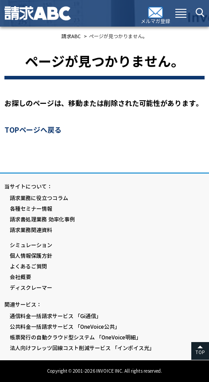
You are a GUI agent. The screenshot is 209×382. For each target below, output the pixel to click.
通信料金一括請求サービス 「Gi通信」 (55, 316)
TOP (200, 352)
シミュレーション (31, 245)
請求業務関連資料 (31, 230)
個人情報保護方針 (31, 255)
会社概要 (20, 277)
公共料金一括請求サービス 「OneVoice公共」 (65, 326)
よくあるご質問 (28, 266)
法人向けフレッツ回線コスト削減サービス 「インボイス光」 (82, 348)
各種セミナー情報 (31, 208)
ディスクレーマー (31, 287)
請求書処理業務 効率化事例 (42, 219)
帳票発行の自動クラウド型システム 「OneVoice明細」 (75, 337)
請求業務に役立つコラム (39, 198)
